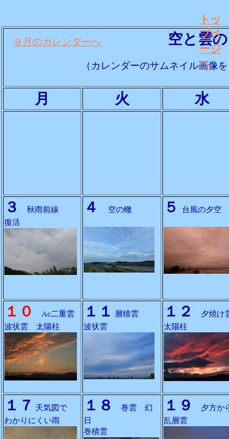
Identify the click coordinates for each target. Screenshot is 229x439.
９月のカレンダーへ (57, 42)
